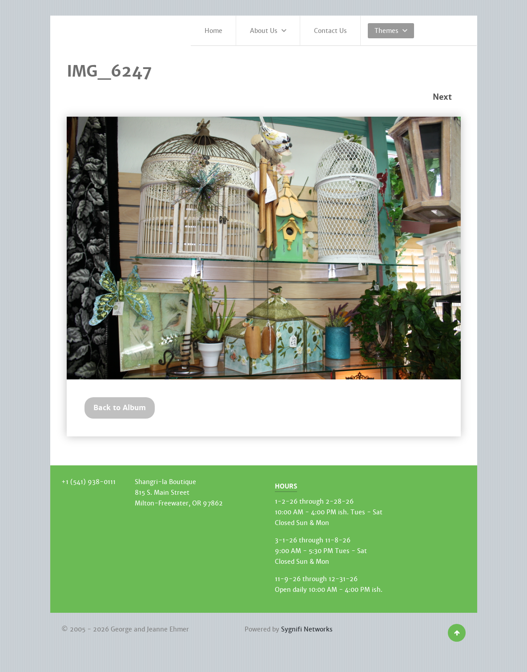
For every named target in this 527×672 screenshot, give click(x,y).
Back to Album (119, 407)
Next (442, 97)
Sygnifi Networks (307, 629)
